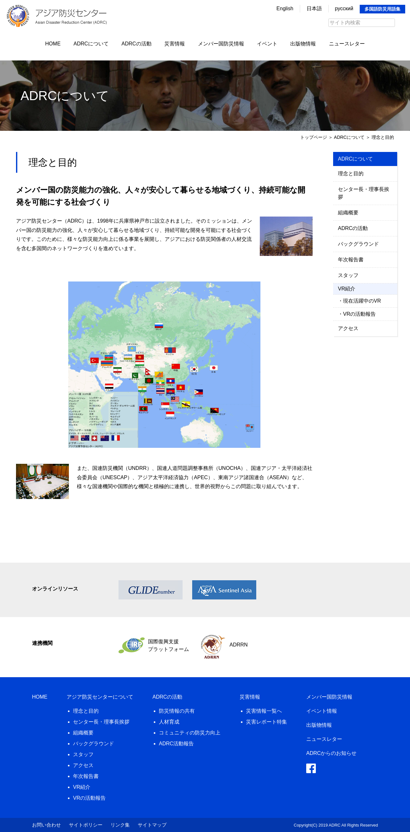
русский (344, 8)
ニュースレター (347, 43)
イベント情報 (321, 711)
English (284, 8)
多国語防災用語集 (382, 9)
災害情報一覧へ (264, 711)
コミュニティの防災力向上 (189, 732)
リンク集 (120, 825)
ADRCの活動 (136, 43)
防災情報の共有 (177, 711)
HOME (53, 43)
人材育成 (169, 722)
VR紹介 (81, 787)
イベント (267, 43)
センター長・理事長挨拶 (363, 193)
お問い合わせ (46, 825)
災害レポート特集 (266, 722)
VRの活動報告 (359, 314)
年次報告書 (351, 259)
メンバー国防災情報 (221, 43)
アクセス (348, 328)
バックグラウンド (358, 244)
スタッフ (348, 275)
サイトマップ (152, 825)
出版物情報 (303, 43)
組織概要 (348, 212)
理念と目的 (351, 173)
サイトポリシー (85, 825)
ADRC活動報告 (176, 743)
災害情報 (174, 43)
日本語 (314, 8)
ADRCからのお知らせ (331, 753)
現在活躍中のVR (362, 301)
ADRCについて (91, 43)
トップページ (313, 137)
